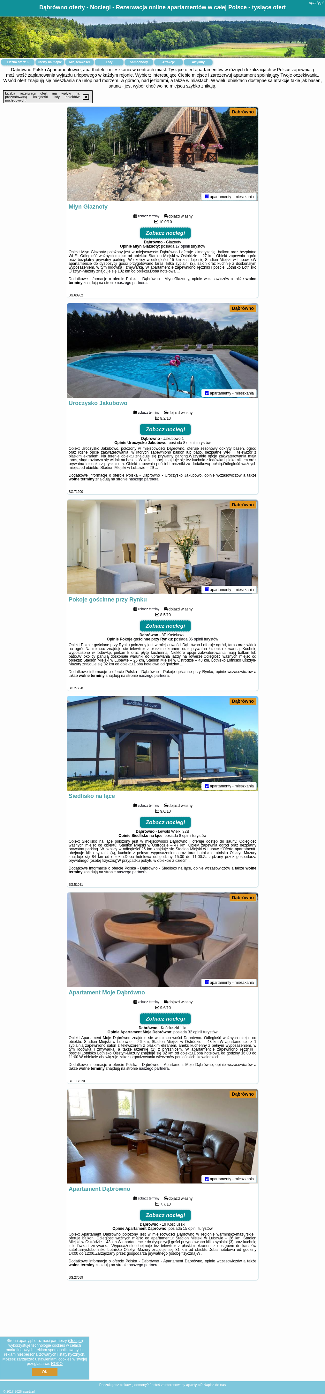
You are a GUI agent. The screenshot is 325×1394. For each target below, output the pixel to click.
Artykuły (198, 62)
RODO (57, 1363)
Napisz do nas (215, 1385)
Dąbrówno (243, 111)
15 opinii (190, 1230)
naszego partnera (132, 284)
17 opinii (183, 247)
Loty (109, 62)
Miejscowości (79, 62)
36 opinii (196, 640)
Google (75, 1340)
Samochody (139, 62)
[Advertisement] (162, 1335)
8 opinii (189, 444)
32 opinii (195, 1033)
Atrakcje (168, 62)
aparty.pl (316, 3)
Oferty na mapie (50, 62)
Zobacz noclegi (165, 234)
